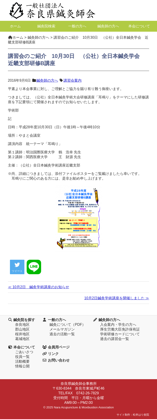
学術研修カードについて (120, 334)
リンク (50, 354)
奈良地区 (22, 324)
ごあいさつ (24, 352)
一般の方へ (77, 26)
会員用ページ (55, 347)
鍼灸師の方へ (108, 26)
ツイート (17, 267)
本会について (139, 26)
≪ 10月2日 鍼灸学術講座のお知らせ (38, 287)
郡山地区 (22, 329)
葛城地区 (22, 339)
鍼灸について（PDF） (67, 324)
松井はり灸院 (141, 414)
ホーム (15, 26)
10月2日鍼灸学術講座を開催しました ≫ (116, 298)
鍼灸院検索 (46, 26)
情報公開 (22, 366)
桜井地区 (22, 334)
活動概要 (22, 361)
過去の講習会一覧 (114, 339)
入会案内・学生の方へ (118, 324)
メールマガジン (62, 329)
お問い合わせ (55, 360)
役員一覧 (22, 357)
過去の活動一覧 (62, 334)
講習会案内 (72, 80)
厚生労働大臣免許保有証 (120, 329)
